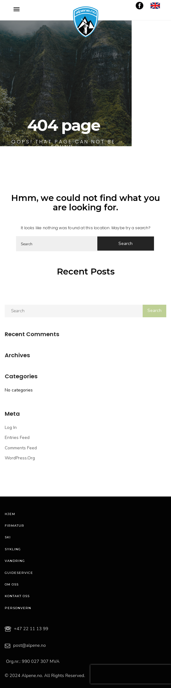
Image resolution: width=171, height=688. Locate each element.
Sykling (13, 549)
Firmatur (14, 526)
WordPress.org (20, 458)
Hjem (10, 514)
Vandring (15, 561)
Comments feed (21, 448)
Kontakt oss (17, 596)
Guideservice (19, 573)
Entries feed (17, 438)
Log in (11, 427)
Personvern (18, 608)
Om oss (12, 584)
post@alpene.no (29, 645)
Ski (8, 537)
